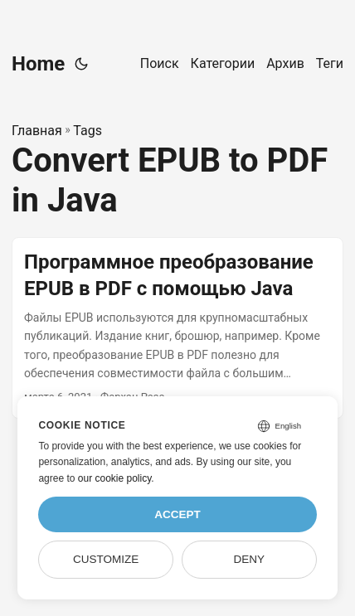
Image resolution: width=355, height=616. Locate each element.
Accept (177, 514)
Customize (106, 559)
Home (38, 63)
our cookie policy (115, 478)
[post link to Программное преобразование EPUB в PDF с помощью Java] (177, 328)
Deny (249, 559)
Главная (37, 130)
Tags (87, 130)
